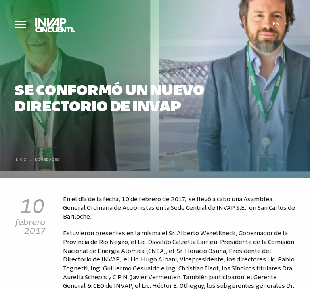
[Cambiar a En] (288, 23)
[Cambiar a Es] (275, 23)
